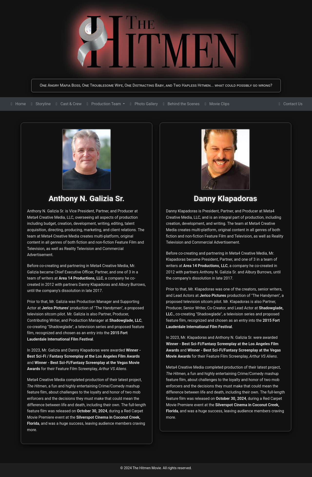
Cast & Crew (68, 104)
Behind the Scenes (180, 104)
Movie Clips (217, 104)
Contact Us (289, 104)
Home (18, 104)
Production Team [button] (104, 104)
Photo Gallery (143, 104)
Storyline (40, 104)
